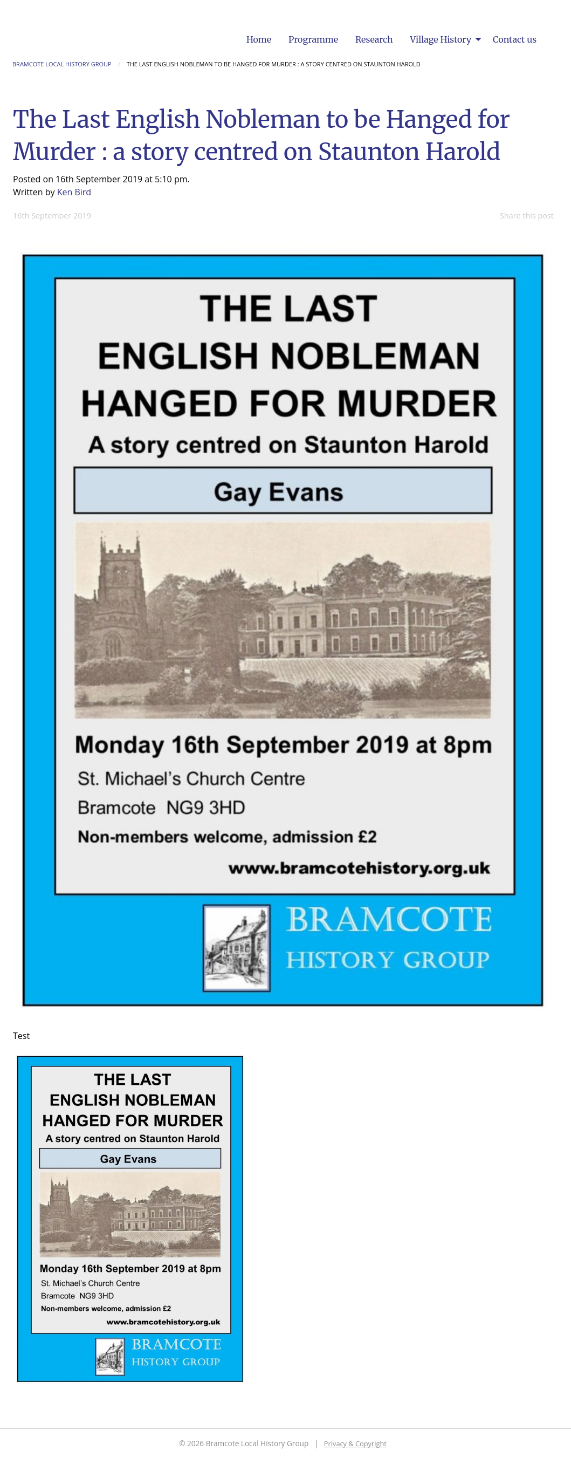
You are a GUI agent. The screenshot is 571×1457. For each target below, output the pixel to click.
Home (258, 39)
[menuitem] (259, 39)
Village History (441, 39)
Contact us (514, 39)
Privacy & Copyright (355, 1443)
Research (374, 39)
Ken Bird (74, 192)
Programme (313, 39)
